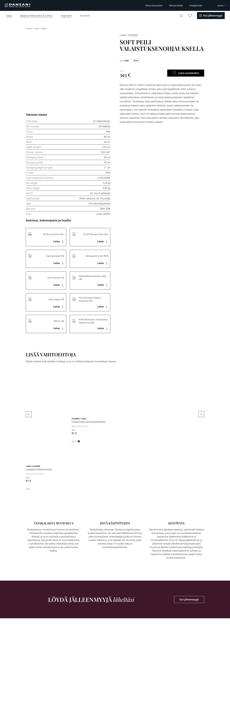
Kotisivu (29, 28)
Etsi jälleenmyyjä (189, 599)
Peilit (37, 28)
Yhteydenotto (195, 5)
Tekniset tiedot (176, 5)
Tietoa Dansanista (153, 5)
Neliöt (44, 28)
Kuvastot (85, 15)
